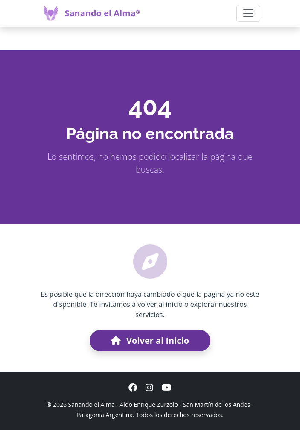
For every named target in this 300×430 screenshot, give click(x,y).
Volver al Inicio (150, 340)
